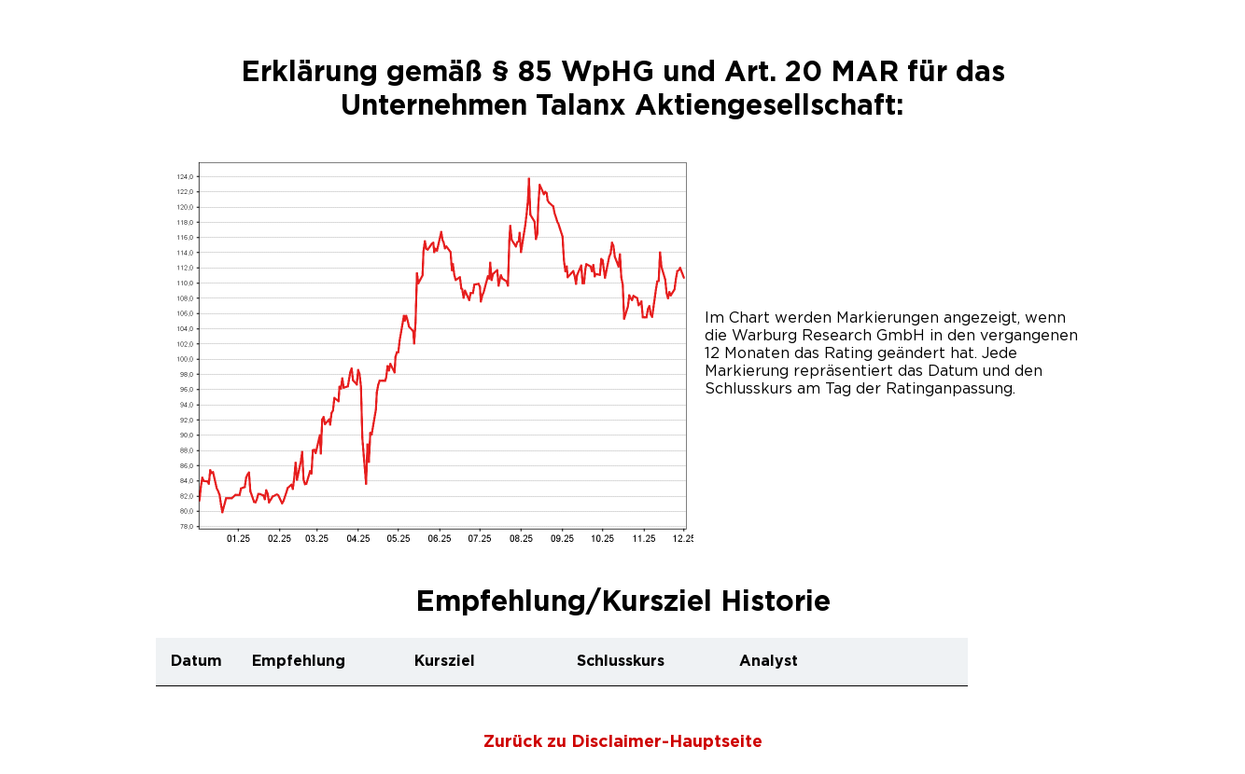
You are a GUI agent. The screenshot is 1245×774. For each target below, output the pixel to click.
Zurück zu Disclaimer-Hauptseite (622, 742)
